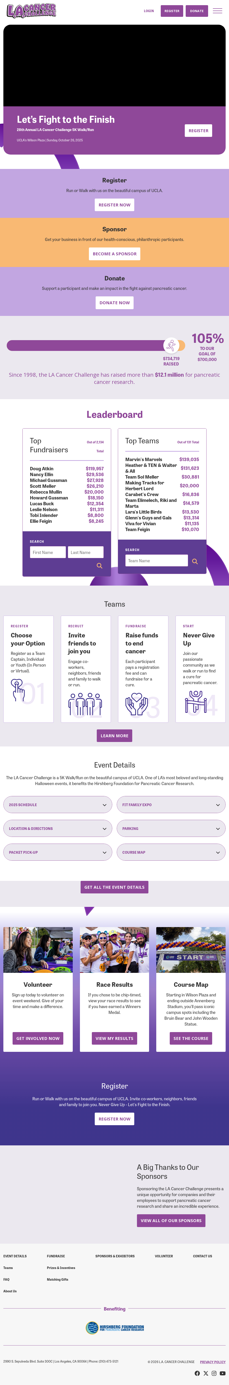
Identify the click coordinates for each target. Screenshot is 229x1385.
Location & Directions (58, 828)
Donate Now (114, 302)
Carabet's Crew (142, 493)
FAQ (6, 1279)
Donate (197, 11)
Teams (8, 1267)
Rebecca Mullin (46, 491)
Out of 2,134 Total (95, 446)
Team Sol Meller (142, 476)
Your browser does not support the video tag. (114, 65)
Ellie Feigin (41, 520)
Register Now (114, 205)
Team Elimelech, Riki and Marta (151, 502)
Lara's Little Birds (143, 511)
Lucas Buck (42, 503)
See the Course (191, 1038)
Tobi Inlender (44, 514)
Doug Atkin (41, 468)
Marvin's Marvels (143, 458)
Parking (171, 828)
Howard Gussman (49, 497)
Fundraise (56, 1256)
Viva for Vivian (140, 523)
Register (172, 11)
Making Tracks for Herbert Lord (144, 485)
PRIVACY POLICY (213, 1362)
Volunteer (164, 1256)
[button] (217, 10)
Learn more (114, 735)
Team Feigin (137, 528)
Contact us (202, 1256)
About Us (10, 1291)
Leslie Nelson (43, 508)
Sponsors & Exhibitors (115, 1256)
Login (149, 11)
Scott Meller (43, 485)
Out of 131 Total (188, 442)
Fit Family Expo (171, 804)
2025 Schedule (58, 804)
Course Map (171, 852)
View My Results (114, 1038)
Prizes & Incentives (61, 1267)
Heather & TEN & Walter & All (151, 467)
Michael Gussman (48, 479)
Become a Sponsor (115, 253)
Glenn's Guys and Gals (148, 517)
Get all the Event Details (114, 887)
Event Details (15, 1256)
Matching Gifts (57, 1279)
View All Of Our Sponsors (171, 1220)
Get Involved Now (37, 1038)
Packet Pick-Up (58, 852)
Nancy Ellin (41, 473)
